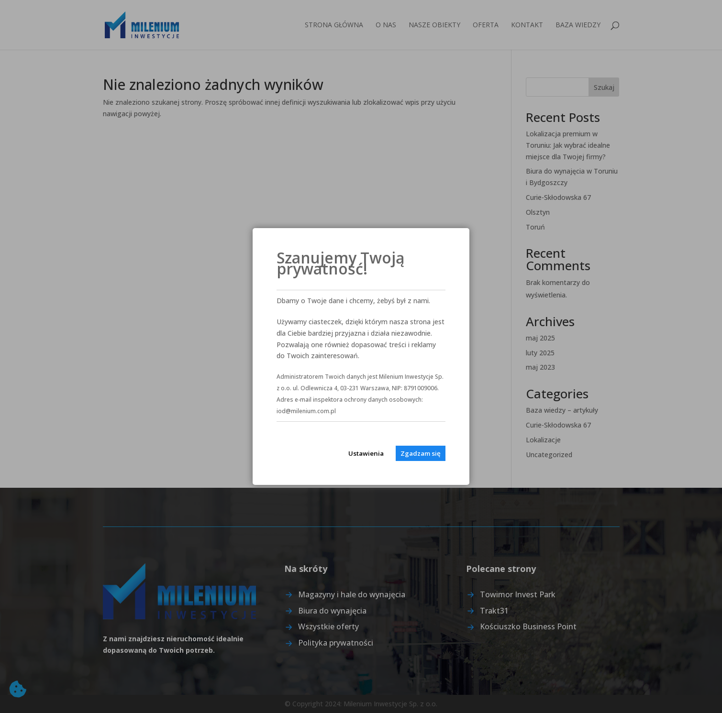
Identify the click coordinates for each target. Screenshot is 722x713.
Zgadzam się (420, 453)
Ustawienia (366, 453)
